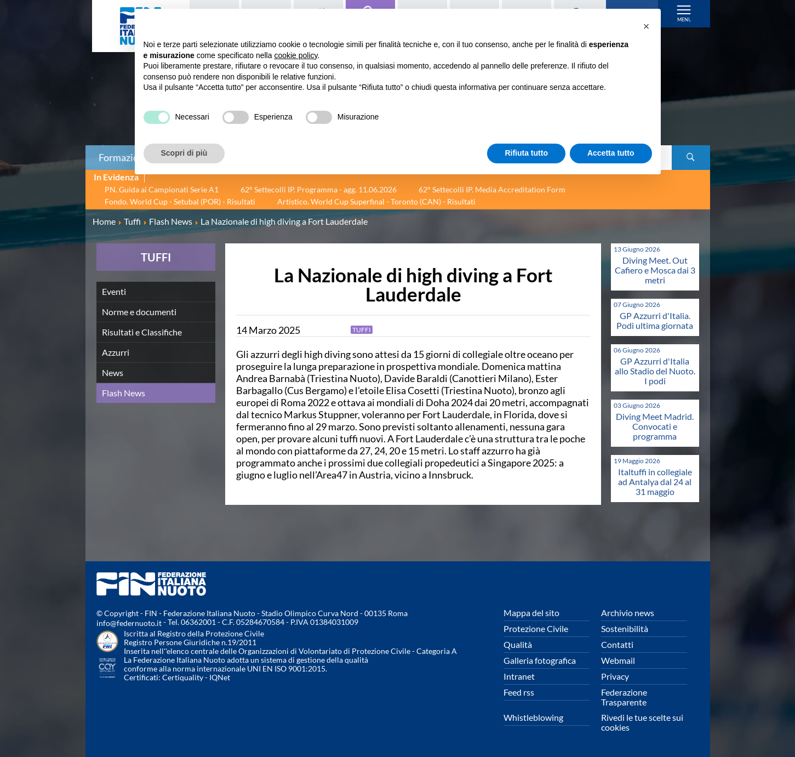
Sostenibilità (624, 628)
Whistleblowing (533, 717)
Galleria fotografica (540, 660)
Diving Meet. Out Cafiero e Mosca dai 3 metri (655, 270)
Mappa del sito (531, 612)
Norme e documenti (139, 311)
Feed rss (519, 692)
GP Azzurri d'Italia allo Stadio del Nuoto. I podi (655, 371)
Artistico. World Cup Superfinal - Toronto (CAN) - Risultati (376, 201)
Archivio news (627, 612)
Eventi (114, 291)
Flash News (123, 393)
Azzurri (115, 352)
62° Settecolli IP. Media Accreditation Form (492, 189)
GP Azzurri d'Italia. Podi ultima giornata (654, 320)
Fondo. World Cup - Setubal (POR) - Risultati (180, 201)
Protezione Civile (536, 628)
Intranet (519, 676)
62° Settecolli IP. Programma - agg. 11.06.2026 (319, 189)
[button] (646, 26)
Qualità (518, 644)
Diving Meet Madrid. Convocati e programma (655, 426)
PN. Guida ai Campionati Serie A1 (162, 189)
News (112, 372)
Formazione (124, 157)
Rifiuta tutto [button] (526, 153)
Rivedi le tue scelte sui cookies (642, 722)
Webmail (618, 660)
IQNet (219, 677)
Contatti (617, 644)
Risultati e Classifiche (142, 332)
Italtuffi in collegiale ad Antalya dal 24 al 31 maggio (655, 481)
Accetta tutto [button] (610, 153)
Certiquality (182, 677)
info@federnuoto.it (129, 623)
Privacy (615, 676)
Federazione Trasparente (624, 697)
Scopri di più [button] (184, 153)
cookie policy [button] (295, 55)
